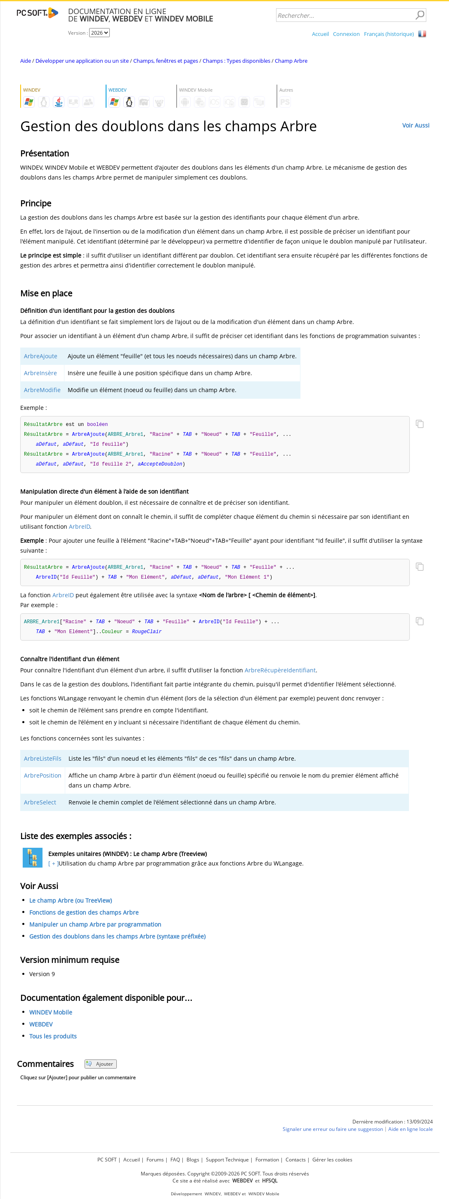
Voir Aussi (416, 125)
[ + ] (52, 867)
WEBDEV (40, 1028)
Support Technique (227, 1159)
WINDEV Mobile (50, 1016)
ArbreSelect (40, 806)
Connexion (346, 34)
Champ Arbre (291, 60)
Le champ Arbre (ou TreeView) (70, 904)
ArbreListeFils (42, 762)
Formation (267, 1159)
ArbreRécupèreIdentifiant (280, 674)
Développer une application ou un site (82, 60)
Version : (78, 32)
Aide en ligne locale (410, 1132)
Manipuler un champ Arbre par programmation (95, 928)
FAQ (175, 1159)
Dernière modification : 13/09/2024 (392, 1125)
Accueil (320, 34)
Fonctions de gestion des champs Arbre (84, 916)
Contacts (296, 1159)
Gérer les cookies (332, 1159)
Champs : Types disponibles (236, 60)
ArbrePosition (42, 779)
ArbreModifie (42, 390)
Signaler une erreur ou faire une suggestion (333, 1132)
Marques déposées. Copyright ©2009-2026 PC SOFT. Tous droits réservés (225, 1173)
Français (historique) (389, 34)
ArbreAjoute (40, 356)
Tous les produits (53, 1040)
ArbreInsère (40, 373)
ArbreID (79, 528)
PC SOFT (107, 1159)
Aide (25, 60)
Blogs (193, 1159)
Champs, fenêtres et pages (165, 60)
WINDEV (213, 1194)
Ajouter (99, 1067)
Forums (155, 1159)
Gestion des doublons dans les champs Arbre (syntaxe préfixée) (117, 940)
